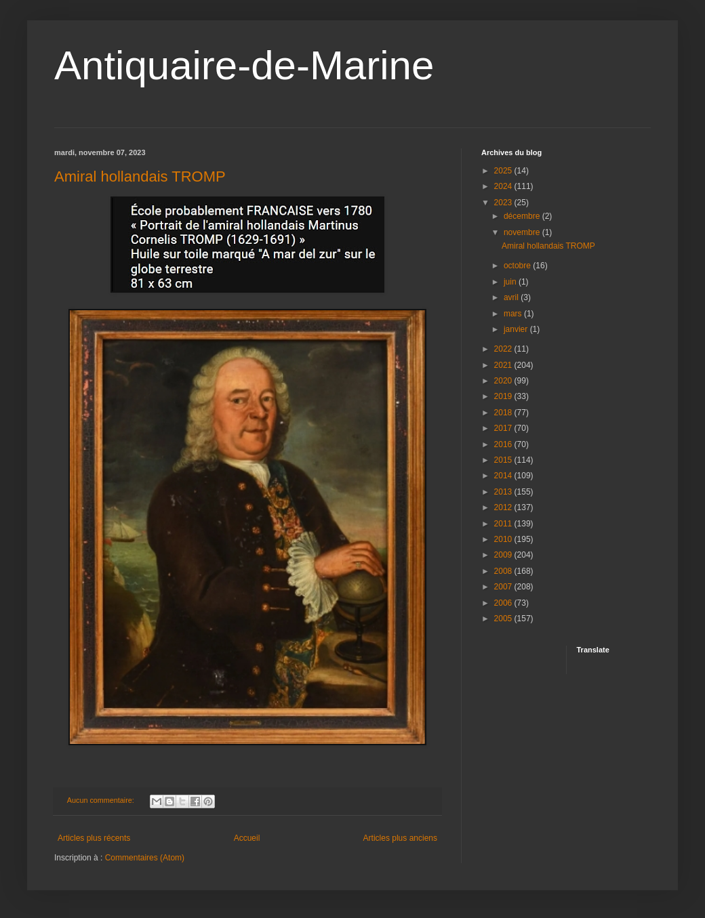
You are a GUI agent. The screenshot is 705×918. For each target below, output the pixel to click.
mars (514, 313)
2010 (504, 539)
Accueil (247, 838)
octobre (518, 265)
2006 (504, 603)
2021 (504, 365)
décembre (523, 216)
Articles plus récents (94, 838)
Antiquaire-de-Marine (244, 65)
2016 (504, 444)
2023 (504, 202)
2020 (504, 380)
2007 (504, 586)
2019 (504, 396)
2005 (504, 618)
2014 (504, 475)
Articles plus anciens (400, 838)
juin (511, 282)
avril (512, 297)
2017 (504, 428)
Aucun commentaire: (101, 800)
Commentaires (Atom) (144, 857)
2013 (504, 492)
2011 (504, 523)
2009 (504, 555)
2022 (504, 349)
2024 (504, 186)
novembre (523, 232)
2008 (504, 571)
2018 (504, 412)
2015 (504, 460)
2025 (504, 170)
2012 (504, 507)
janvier (517, 329)
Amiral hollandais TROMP (140, 176)
